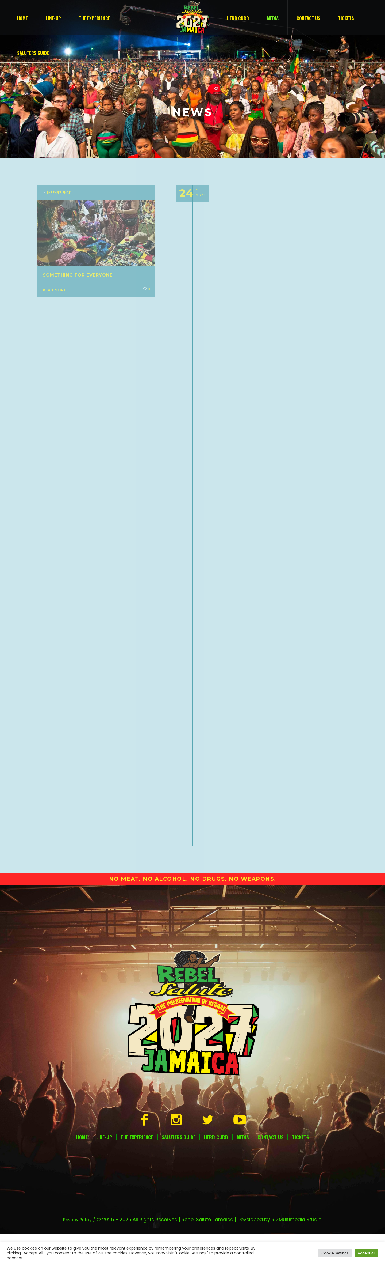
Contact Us (270, 1104)
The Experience (137, 1104)
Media (243, 1104)
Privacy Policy (77, 1187)
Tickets (300, 1104)
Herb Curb (216, 1104)
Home (82, 1104)
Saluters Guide (178, 1104)
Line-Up (104, 1104)
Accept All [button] (366, 1253)
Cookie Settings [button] (335, 1253)
